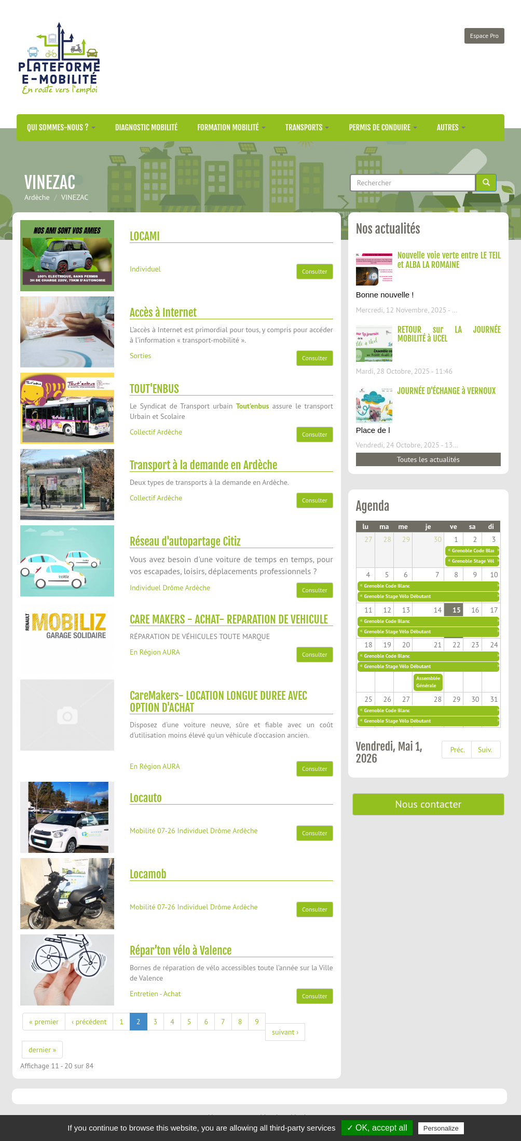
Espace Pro (484, 35)
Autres (451, 127)
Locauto (146, 798)
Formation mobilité (231, 127)
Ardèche (37, 197)
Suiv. (485, 749)
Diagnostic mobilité (146, 127)
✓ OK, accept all (377, 1127)
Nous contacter (428, 804)
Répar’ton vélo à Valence (181, 950)
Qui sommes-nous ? (61, 127)
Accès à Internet (163, 312)
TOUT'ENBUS (154, 389)
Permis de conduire (383, 127)
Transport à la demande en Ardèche (203, 465)
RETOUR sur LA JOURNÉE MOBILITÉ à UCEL (449, 334)
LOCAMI (145, 236)
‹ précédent (89, 1021)
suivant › (285, 1032)
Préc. (457, 749)
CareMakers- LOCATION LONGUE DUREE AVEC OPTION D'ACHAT (218, 701)
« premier (44, 1021)
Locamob (148, 874)
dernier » (42, 1049)
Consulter (314, 271)
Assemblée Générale (428, 682)
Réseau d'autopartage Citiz (185, 541)
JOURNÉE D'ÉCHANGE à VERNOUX (446, 391)
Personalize (441, 1128)
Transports (307, 127)
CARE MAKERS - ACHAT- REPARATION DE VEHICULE (229, 619)
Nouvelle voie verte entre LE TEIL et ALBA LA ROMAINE (449, 260)
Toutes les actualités (428, 459)
